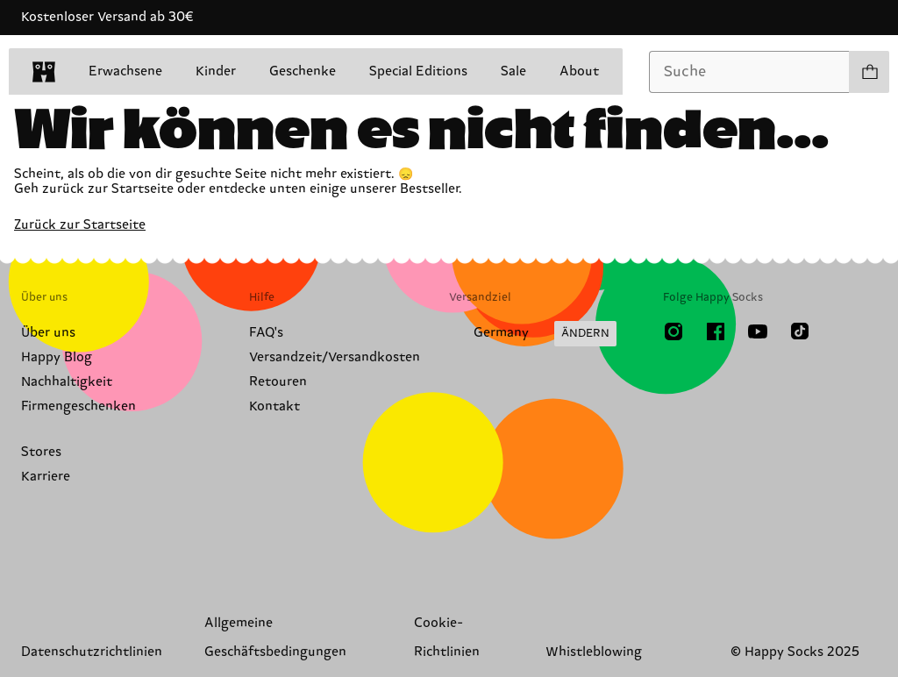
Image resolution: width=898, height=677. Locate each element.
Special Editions (418, 71)
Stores (41, 452)
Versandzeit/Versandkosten (334, 357)
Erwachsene (125, 71)
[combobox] (749, 72)
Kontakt (274, 406)
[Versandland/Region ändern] (532, 334)
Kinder (216, 71)
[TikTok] (800, 331)
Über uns (48, 332)
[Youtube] (758, 331)
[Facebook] (716, 331)
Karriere (45, 476)
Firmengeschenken (78, 406)
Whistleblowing (593, 652)
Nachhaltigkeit (66, 381)
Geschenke (302, 71)
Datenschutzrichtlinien (91, 652)
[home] (43, 71)
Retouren (278, 381)
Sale (513, 71)
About (579, 71)
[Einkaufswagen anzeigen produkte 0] (869, 72)
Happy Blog (56, 357)
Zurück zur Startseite (80, 224)
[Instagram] (673, 331)
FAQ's (266, 332)
